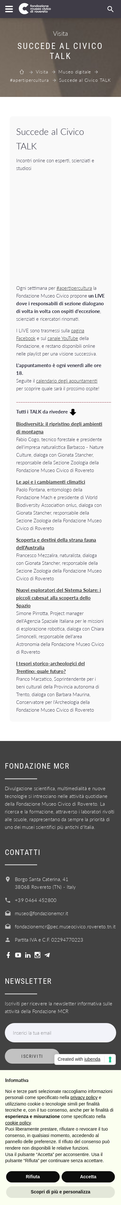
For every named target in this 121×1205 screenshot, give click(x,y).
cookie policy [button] (18, 1122)
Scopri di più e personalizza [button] (60, 1191)
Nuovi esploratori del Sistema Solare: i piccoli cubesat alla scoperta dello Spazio (58, 597)
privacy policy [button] (83, 1097)
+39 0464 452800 (36, 900)
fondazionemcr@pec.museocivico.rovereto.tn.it (65, 926)
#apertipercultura (29, 80)
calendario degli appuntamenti (66, 381)
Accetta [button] (88, 1176)
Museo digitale (74, 71)
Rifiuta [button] (33, 1176)
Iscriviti (32, 1056)
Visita (42, 71)
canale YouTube (62, 338)
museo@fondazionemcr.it (41, 913)
